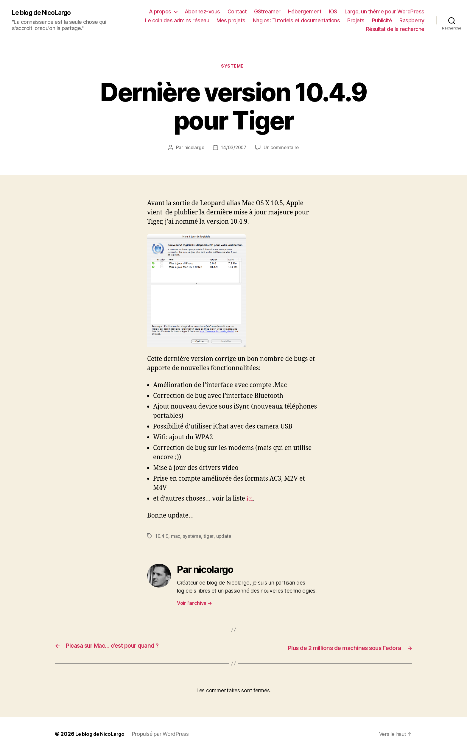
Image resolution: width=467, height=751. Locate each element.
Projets (356, 20)
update (225, 537)
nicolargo (193, 149)
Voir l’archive (194, 604)
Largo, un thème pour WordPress (384, 11)
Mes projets (231, 20)
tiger (210, 537)
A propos (160, 11)
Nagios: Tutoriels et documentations (296, 20)
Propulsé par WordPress (165, 734)
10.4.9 (162, 537)
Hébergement (305, 11)
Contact (237, 11)
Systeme (233, 67)
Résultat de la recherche (395, 29)
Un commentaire (282, 149)
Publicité (382, 20)
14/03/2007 (233, 149)
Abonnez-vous (202, 11)
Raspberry (411, 20)
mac (176, 537)
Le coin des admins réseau (177, 20)
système (192, 537)
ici (250, 500)
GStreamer (267, 11)
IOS (333, 11)
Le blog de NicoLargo (46, 12)
